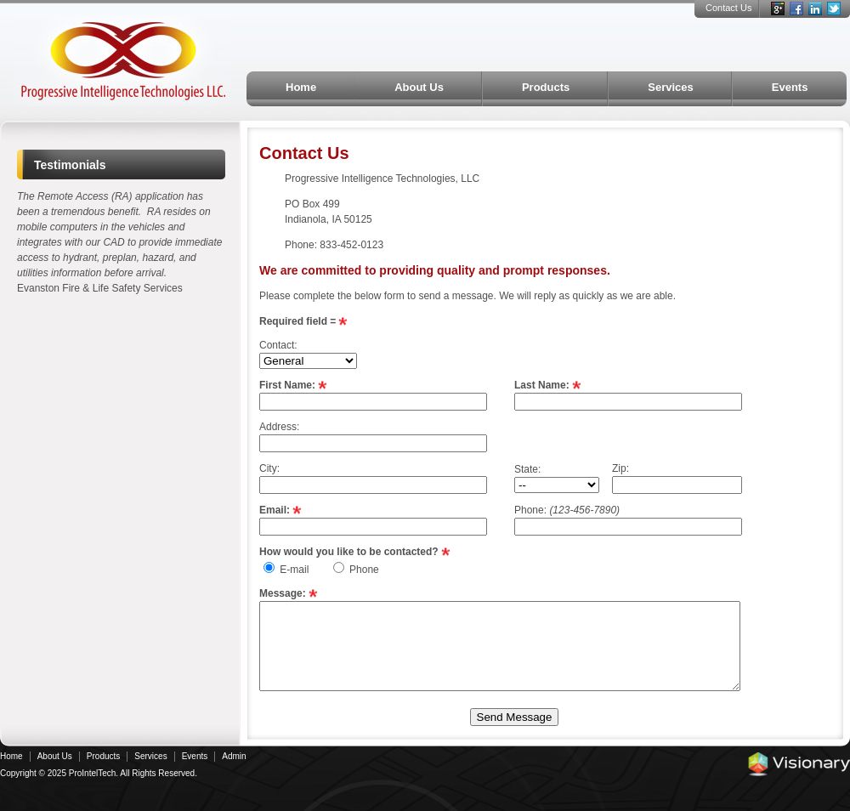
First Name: (287, 385)
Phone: (567, 510)
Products (546, 87)
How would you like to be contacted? (349, 552)
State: (527, 469)
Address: (279, 427)
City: (269, 468)
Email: (274, 510)
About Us (419, 87)
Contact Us (728, 8)
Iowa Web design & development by (799, 764)
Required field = (297, 321)
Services (671, 87)
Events (790, 87)
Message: (282, 593)
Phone (364, 570)
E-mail (294, 570)
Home (301, 87)
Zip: (620, 468)
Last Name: (542, 385)
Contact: (278, 345)
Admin (234, 756)
